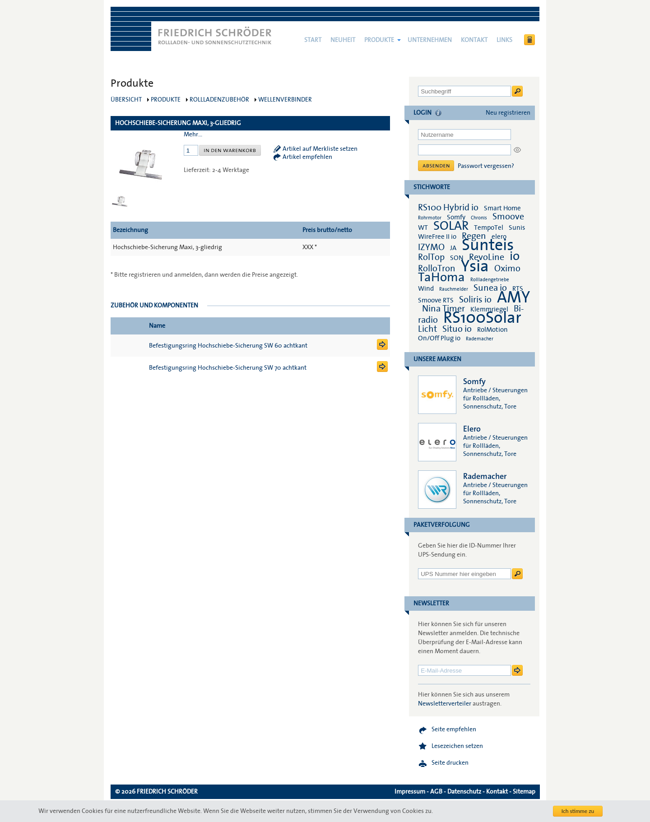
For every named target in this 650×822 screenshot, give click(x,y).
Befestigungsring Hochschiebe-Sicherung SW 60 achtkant (228, 345)
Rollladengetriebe (489, 280)
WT (423, 227)
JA (454, 248)
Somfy (456, 217)
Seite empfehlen (454, 729)
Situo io (457, 329)
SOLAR (451, 225)
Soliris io (475, 300)
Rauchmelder (453, 289)
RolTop (431, 257)
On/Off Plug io (439, 338)
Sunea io (490, 288)
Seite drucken (450, 762)
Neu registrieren (508, 112)
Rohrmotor (429, 218)
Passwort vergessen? (486, 166)
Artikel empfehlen (307, 157)
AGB (436, 791)
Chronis (479, 218)
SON (457, 258)
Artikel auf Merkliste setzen (320, 149)
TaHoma (441, 277)
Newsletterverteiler (444, 703)
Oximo (507, 269)
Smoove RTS (436, 300)
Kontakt (474, 40)
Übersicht (126, 99)
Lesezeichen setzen (457, 746)
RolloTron (436, 269)
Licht (427, 329)
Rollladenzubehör (219, 99)
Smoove (508, 217)
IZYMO (431, 247)
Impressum (410, 791)
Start (312, 40)
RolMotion (492, 329)
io (515, 256)
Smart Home (502, 208)
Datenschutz (464, 791)
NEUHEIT (342, 40)
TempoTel (488, 227)
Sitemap (524, 791)
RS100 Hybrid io (448, 208)
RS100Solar (482, 317)
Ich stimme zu (578, 811)
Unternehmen (430, 40)
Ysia (475, 266)
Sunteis (488, 245)
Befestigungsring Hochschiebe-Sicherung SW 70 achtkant (227, 368)
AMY (513, 297)
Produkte (379, 40)
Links (504, 40)
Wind (426, 288)
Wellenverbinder (285, 99)
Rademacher (479, 339)
